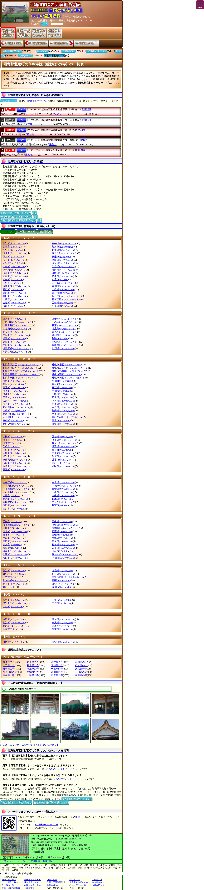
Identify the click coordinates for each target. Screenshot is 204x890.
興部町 (14, 296)
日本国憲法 (29, 888)
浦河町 (14, 273)
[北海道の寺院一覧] (37, 101)
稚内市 (13, 642)
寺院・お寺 (74, 880)
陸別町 (14, 622)
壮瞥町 (63, 424)
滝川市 (12, 440)
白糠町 (14, 410)
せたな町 (14, 424)
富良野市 (12, 548)
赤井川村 (64, 243)
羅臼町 (13, 619)
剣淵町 (63, 348)
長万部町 (66, 296)
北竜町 (15, 554)
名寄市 (11, 495)
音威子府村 (67, 299)
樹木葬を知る (98, 882)
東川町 (15, 531)
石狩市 (12, 263)
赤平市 (12, 246)
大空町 (63, 289)
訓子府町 (16, 348)
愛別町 (14, 243)
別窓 (34, 212)
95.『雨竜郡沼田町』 (59, 43)
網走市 (61, 256)
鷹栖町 (62, 436)
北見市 (11, 332)
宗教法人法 (97, 880)
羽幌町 (62, 521)
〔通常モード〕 (8, 101)
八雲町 (13, 600)
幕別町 (14, 570)
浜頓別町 (17, 525)
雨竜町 (14, 276)
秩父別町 (65, 443)
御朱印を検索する (32, 880)
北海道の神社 (68, 51)
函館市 (12, 521)
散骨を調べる (53, 885)
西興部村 (16, 502)
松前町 (63, 574)
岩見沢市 (63, 266)
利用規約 (47, 861)
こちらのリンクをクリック (60, 769)
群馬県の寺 (9, 668)
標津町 (13, 394)
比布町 (13, 534)
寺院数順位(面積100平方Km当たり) (18, 220)
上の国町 (65, 322)
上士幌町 (65, 318)
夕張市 (61, 600)
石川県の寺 (81, 672)
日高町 (62, 531)
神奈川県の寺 (10, 672)
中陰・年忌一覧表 (32, 885)
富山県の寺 (57, 672)
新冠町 (15, 499)
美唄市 (60, 534)
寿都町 (13, 420)
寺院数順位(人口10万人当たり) (16, 216)
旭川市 (62, 246)
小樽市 (11, 299)
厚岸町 (14, 253)
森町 (10, 587)
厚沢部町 (64, 253)
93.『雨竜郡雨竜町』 (38, 43)
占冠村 (14, 400)
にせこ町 (63, 502)
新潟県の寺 (33, 672)
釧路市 (60, 338)
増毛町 (62, 570)
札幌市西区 (67, 374)
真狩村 (13, 574)
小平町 (62, 306)
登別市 (13, 508)
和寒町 (63, 642)
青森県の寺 (9, 662)
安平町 (13, 260)
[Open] (21, 109)
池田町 (62, 260)
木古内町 (15, 328)
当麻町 (62, 456)
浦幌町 (63, 273)
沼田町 (13, 505)
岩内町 (14, 266)
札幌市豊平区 (21, 374)
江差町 (13, 279)
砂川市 (61, 420)
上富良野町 (17, 325)
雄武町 (13, 289)
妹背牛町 (64, 584)
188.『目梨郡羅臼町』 (85, 43)
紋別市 (61, 587)
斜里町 (62, 404)
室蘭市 (61, 580)
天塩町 (13, 453)
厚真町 (13, 256)
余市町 (13, 606)
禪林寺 (10, 129)
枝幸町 (62, 276)
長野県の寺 (57, 675)
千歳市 (11, 446)
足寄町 (63, 250)
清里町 (14, 338)
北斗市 (60, 551)
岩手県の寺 (33, 662)
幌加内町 (65, 554)
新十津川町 (18, 417)
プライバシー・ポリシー (15, 861)
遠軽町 (14, 286)
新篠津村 (15, 414)
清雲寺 (10, 119)
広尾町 (62, 541)
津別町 (13, 450)
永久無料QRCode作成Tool (46, 824)
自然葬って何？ (9, 885)
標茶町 (14, 391)
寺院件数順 (45, 231)
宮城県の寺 (57, 662)
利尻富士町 (17, 626)
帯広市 (12, 306)
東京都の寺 (81, 668)
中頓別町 (17, 489)
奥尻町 (14, 292)
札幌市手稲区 (69, 371)
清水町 (62, 397)
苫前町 (14, 463)
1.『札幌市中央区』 (14, 43)
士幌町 (62, 394)
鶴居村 (61, 450)
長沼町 (63, 489)
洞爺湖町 (15, 459)
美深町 (13, 538)
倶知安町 (65, 342)
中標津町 (65, 485)
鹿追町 (14, 387)
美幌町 (62, 538)
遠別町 (63, 286)
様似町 (13, 381)
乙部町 (62, 302)
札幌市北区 (67, 364)
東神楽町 (66, 528)
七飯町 (62, 492)
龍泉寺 (10, 150)
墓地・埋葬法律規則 (11, 888)
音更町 (14, 302)
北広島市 (64, 328)
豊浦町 (14, 466)
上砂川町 (17, 322)
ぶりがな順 (8, 231)
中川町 (63, 482)
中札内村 (16, 485)
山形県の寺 (9, 665)
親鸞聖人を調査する (78, 882)
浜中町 (63, 525)
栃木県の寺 (81, 665)
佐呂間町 (63, 384)
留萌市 (11, 629)
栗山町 (14, 345)
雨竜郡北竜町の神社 (96, 51)
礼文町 (62, 629)
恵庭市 (60, 279)
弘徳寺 (10, 109)
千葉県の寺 (57, 668)
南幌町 (63, 495)
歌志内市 (14, 269)
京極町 (15, 335)
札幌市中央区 (22, 371)
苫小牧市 (63, 459)
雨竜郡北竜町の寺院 (54, 55)
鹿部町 (62, 387)
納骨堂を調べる (9, 880)
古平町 (63, 548)
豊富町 (14, 469)
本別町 (63, 558)
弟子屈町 (64, 453)
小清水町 (15, 351)
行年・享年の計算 (77, 885)
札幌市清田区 (20, 368)
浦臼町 (63, 269)
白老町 (63, 407)
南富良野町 (68, 577)
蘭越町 (63, 619)
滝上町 (64, 440)
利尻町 (62, 622)
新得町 (63, 414)
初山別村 (16, 407)
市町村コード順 (26, 231)
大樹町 (13, 436)
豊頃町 (63, 466)
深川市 (12, 544)
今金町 (63, 263)
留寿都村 (62, 626)
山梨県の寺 (33, 675)
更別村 (62, 381)
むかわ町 (14, 580)
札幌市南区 (68, 377)
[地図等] (86, 109)
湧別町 (14, 603)
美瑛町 (13, 528)
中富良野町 (17, 492)
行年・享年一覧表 (10, 882)
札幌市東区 (18, 377)
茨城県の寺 (57, 665)
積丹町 (15, 404)
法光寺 (10, 140)
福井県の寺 (9, 675)
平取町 (14, 541)
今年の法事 (52, 880)
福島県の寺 (33, 665)
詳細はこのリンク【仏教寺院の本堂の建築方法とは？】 (29, 745)
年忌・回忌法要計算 (56, 882)
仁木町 (61, 499)
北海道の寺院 (25, 55)
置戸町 (62, 292)
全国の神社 (42, 51)
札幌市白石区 (70, 368)
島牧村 (13, 397)
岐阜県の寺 (81, 675)
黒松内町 (66, 345)
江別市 (11, 283)
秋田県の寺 (81, 662)
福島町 (63, 544)
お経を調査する (99, 885)
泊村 (60, 463)
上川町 (14, 318)
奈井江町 (14, 482)
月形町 (63, 446)
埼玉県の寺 (33, 668)
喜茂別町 (64, 332)
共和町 (63, 335)
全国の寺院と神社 (12, 51)
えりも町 (63, 283)
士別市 (60, 391)
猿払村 (13, 384)
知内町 (63, 410)
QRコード (79, 817)
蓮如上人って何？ (32, 882)
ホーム (44, 24)
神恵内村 (64, 325)
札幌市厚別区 (21, 364)
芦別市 (12, 250)
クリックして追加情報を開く (18, 873)
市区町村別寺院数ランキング (15, 212)
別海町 (14, 551)
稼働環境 (35, 861)
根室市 (60, 505)
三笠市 (11, 577)
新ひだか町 (67, 417)
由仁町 (61, 603)
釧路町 (13, 342)
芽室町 (13, 584)
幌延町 (14, 558)
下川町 (63, 400)
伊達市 (10, 443)
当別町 (14, 456)
